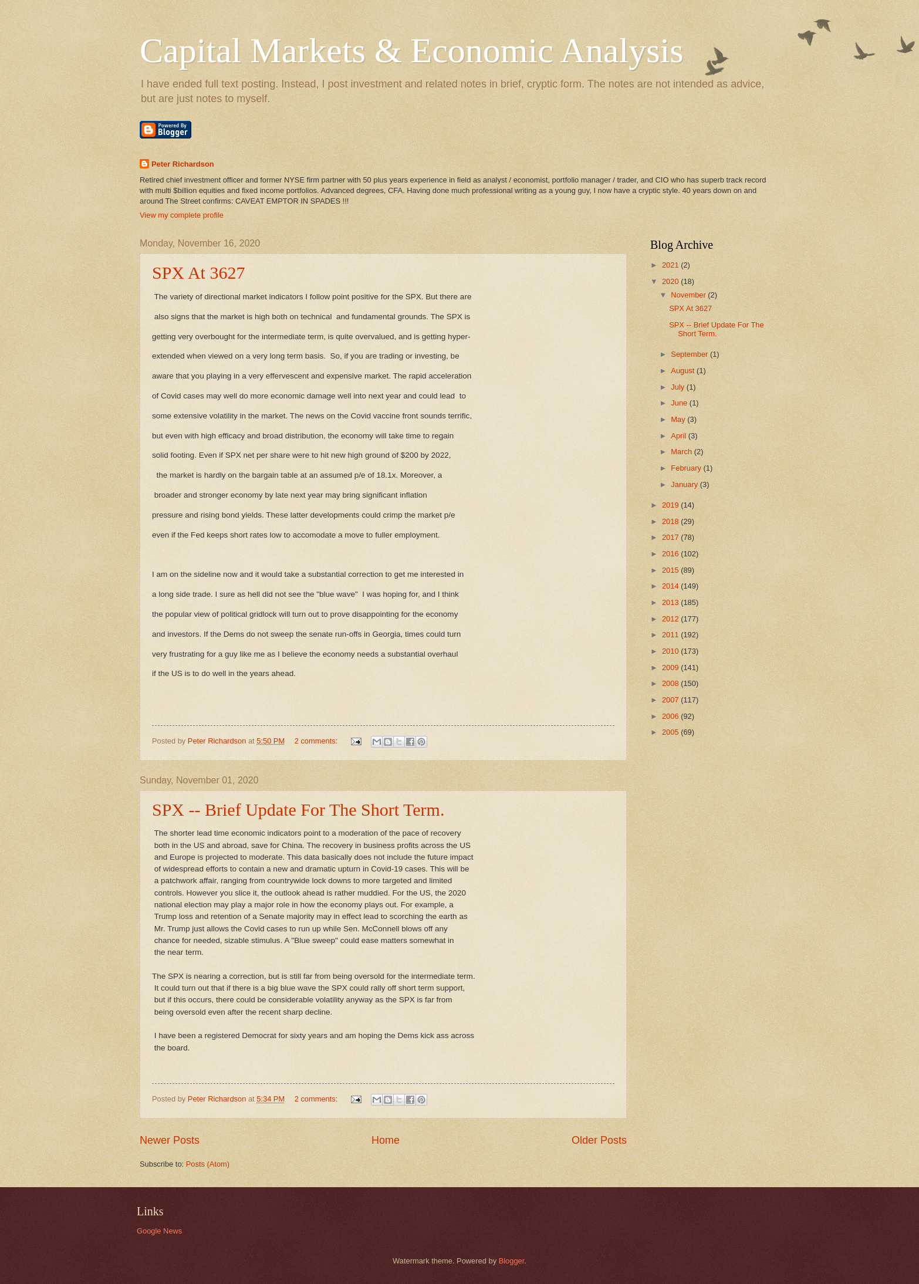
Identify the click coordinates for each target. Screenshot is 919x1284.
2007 (671, 699)
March (682, 451)
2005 (671, 732)
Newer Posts (170, 1140)
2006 (671, 716)
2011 (671, 634)
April (679, 435)
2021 (671, 265)
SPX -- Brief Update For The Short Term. (298, 809)
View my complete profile (182, 215)
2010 (671, 651)
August (684, 370)
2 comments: (317, 740)
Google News (159, 1230)
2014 (671, 586)
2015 (671, 570)
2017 (671, 537)
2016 (671, 553)
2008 (671, 683)
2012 (671, 618)
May (679, 419)
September (690, 354)
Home (385, 1140)
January (685, 484)
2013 (671, 602)
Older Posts (599, 1140)
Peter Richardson (182, 164)
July (678, 387)
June (680, 402)
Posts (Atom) (207, 1164)
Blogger (512, 1260)
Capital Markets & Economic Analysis (412, 50)
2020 (671, 281)
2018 (671, 521)
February (687, 468)
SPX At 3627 (198, 272)
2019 (671, 505)
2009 (671, 667)
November (689, 294)
